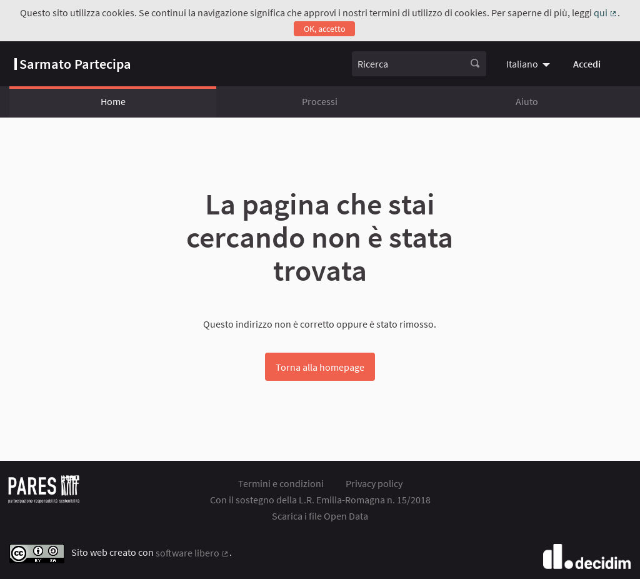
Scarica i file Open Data (320, 516)
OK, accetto (325, 28)
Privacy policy (374, 483)
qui (606, 12)
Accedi (587, 64)
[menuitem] (529, 64)
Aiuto (527, 101)
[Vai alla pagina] (72, 64)
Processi (320, 101)
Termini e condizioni (281, 483)
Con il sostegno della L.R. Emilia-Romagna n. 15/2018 (320, 499)
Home (113, 101)
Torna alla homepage (320, 367)
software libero (192, 552)
